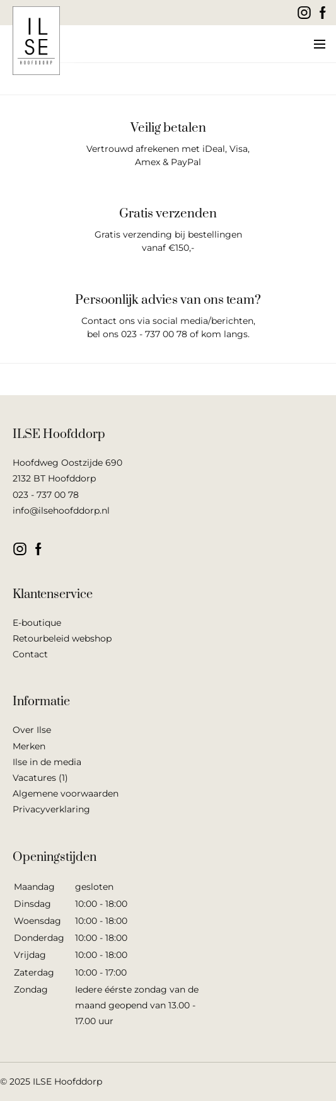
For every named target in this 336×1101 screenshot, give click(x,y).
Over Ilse (32, 729)
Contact (30, 654)
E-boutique (37, 622)
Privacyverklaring (51, 809)
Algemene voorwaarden (66, 793)
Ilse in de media (47, 762)
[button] (318, 44)
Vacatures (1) (40, 777)
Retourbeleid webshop (62, 638)
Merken (29, 746)
